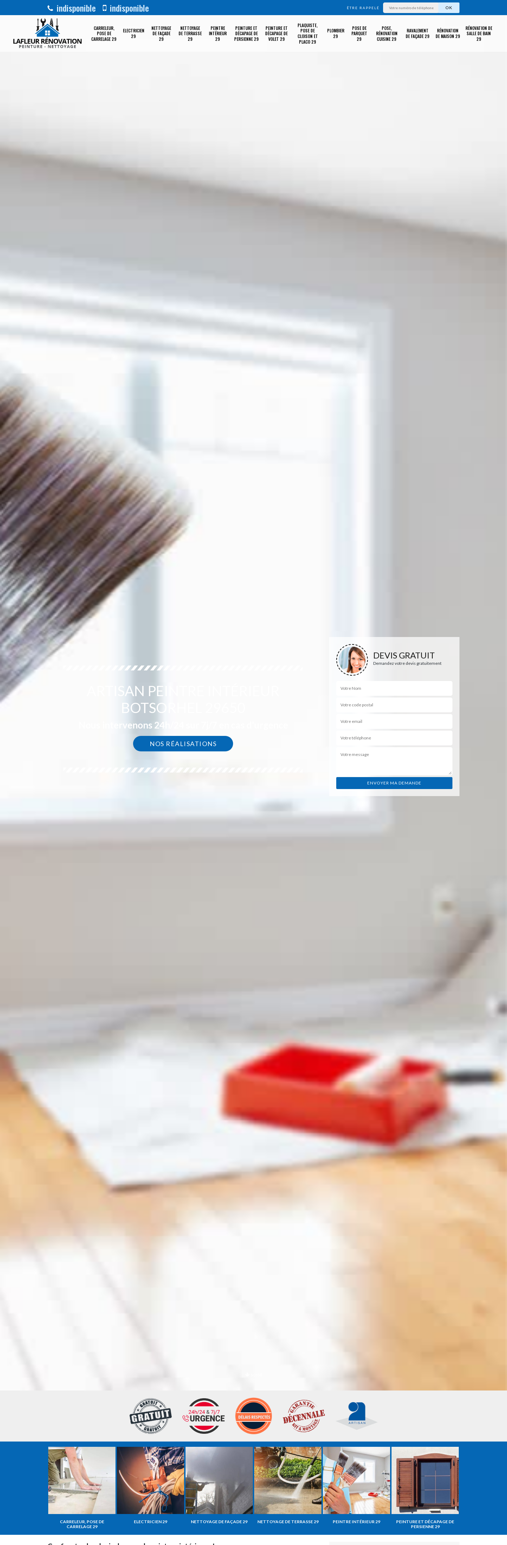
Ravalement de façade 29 (418, 33)
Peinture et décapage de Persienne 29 (246, 33)
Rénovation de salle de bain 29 (478, 33)
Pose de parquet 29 (359, 33)
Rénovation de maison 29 (448, 33)
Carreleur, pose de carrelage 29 (104, 33)
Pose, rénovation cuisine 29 (387, 33)
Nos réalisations (183, 744)
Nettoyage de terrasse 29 (190, 33)
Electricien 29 (133, 33)
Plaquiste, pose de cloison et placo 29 (308, 33)
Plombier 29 (335, 33)
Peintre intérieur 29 (218, 33)
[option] (253, 772)
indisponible (72, 7)
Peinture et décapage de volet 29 (276, 33)
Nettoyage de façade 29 (161, 33)
